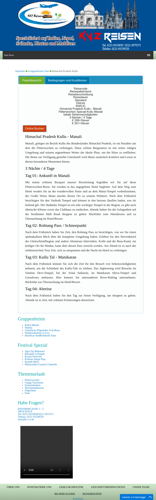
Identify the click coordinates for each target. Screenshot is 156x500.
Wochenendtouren (34, 387)
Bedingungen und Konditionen (67, 80)
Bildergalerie (64, 493)
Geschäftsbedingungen (108, 487)
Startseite (20, 71)
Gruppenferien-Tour (38, 71)
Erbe (27, 393)
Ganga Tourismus (34, 382)
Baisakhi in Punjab (34, 353)
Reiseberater (92, 493)
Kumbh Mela (32, 361)
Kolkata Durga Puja (35, 359)
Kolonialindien (32, 385)
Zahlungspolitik (71, 487)
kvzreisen (78, 498)
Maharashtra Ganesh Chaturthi (41, 364)
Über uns (13, 487)
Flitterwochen (32, 380)
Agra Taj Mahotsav (35, 351)
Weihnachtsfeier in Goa (37, 332)
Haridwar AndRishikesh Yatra (40, 335)
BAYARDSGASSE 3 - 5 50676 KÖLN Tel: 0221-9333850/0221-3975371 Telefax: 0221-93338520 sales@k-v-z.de (36, 414)
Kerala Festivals (33, 356)
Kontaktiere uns (39, 487)
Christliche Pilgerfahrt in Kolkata (42, 330)
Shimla (28, 327)
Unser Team (141, 487)
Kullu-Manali (32, 325)
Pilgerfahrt (30, 390)
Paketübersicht (31, 80)
